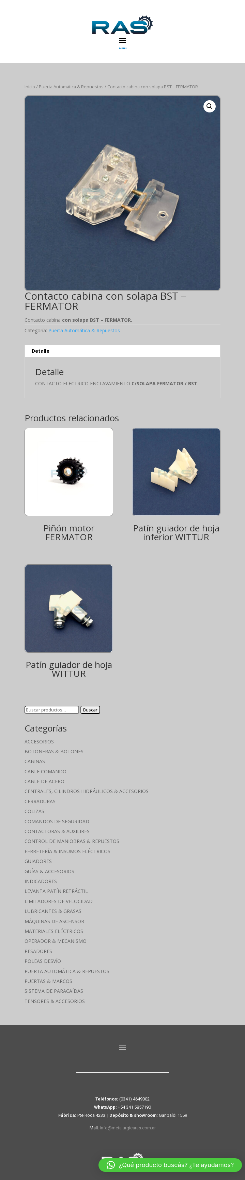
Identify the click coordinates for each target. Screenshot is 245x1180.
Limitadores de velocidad (59, 901)
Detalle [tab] (40, 351)
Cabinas (35, 761)
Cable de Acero (44, 781)
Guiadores (38, 861)
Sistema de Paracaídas (54, 991)
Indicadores (41, 881)
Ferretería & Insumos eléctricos (67, 851)
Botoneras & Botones (54, 751)
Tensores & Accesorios (55, 1001)
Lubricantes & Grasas (53, 911)
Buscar (90, 710)
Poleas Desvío (43, 961)
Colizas (34, 811)
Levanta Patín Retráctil (56, 891)
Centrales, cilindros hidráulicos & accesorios (87, 791)
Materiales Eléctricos (54, 931)
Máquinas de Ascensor (54, 921)
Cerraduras (40, 801)
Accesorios (39, 741)
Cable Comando (45, 771)
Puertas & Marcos (48, 981)
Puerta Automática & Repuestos (71, 87)
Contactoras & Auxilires (57, 831)
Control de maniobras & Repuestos (72, 841)
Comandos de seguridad (57, 821)
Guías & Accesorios (49, 871)
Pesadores (38, 951)
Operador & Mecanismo (56, 941)
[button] (209, 106)
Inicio (30, 87)
